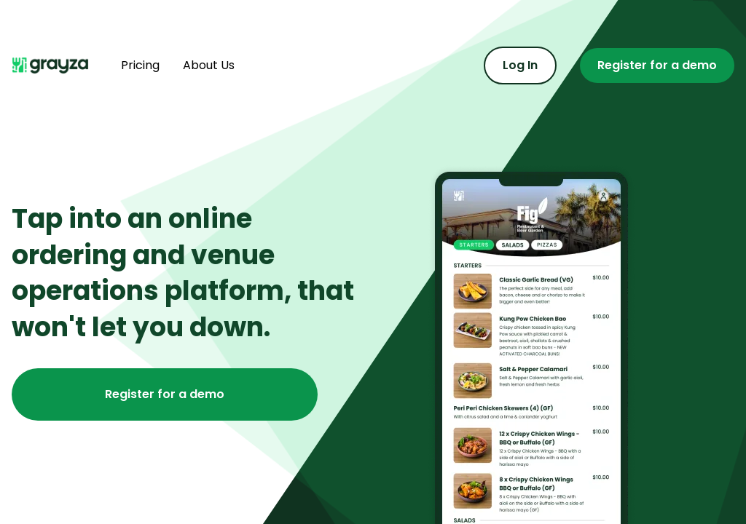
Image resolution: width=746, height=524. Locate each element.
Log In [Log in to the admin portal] (520, 65)
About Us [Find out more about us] (209, 65)
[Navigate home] (55, 65)
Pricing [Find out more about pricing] (140, 65)
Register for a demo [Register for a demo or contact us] (657, 65)
